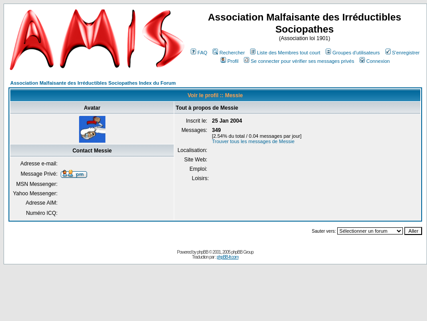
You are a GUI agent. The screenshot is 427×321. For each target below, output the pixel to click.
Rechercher (229, 52)
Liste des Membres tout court (285, 52)
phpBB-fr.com (228, 257)
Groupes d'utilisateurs (353, 52)
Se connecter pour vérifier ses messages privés (299, 61)
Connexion (375, 61)
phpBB (202, 252)
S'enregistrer (402, 52)
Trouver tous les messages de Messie (253, 141)
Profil (230, 61)
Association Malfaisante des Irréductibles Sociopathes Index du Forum (93, 83)
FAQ (199, 52)
